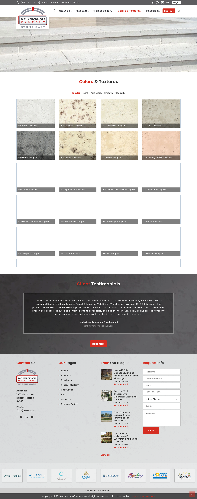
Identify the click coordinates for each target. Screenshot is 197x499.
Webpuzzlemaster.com (142, 496)
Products (81, 11)
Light (85, 93)
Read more (120, 384)
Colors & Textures (129, 11)
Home (53, 10)
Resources (153, 11)
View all (105, 454)
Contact (169, 11)
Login (176, 2)
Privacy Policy (69, 404)
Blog (63, 394)
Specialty (120, 93)
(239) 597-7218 (25, 410)
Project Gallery (102, 11)
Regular (76, 93)
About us (64, 11)
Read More (98, 343)
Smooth (108, 93)
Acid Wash (96, 93)
